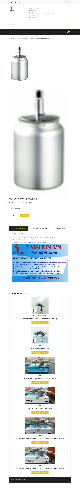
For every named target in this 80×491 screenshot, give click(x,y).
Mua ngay (24, 215)
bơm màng (40, 242)
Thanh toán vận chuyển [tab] (39, 228)
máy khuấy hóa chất (48, 242)
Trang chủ (12, 38)
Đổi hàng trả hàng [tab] (59, 228)
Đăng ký (66, 2)
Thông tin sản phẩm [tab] (19, 228)
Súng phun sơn (22, 242)
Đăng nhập (58, 2)
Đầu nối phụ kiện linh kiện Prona (25, 38)
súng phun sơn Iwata (32, 242)
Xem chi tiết (44, 322)
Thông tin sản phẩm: (14, 208)
